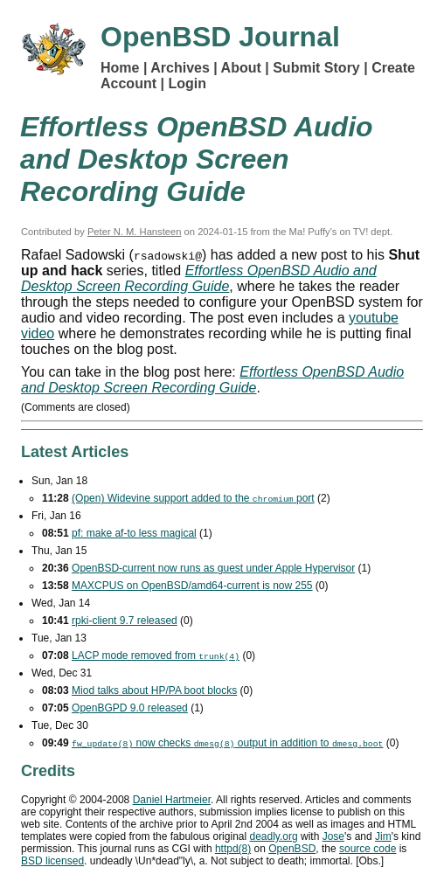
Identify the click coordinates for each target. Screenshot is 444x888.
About (241, 67)
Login (187, 83)
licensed (52, 861)
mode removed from (155, 655)
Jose (333, 836)
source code (367, 849)
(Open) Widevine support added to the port (193, 498)
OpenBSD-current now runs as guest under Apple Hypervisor (213, 568)
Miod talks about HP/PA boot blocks (154, 690)
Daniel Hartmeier (172, 800)
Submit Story (316, 67)
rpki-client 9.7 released (124, 620)
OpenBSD (292, 849)
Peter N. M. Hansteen (134, 231)
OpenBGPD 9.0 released (130, 708)
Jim (383, 836)
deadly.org (273, 836)
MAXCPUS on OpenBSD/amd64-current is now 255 (192, 585)
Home (120, 67)
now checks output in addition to (227, 743)
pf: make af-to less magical (134, 533)
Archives (180, 67)
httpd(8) (233, 849)
